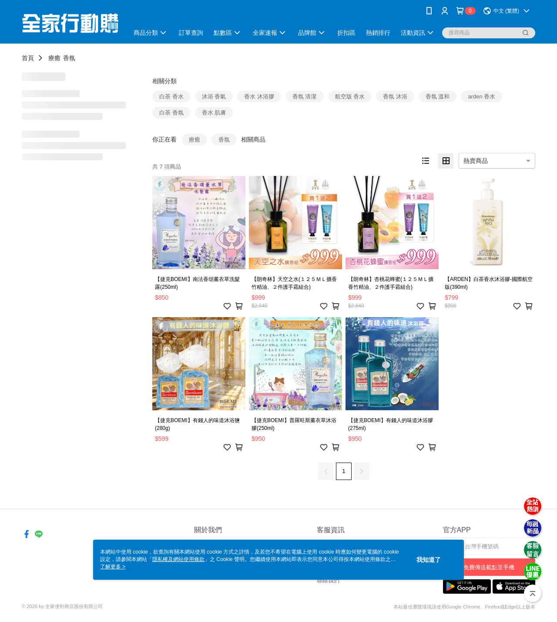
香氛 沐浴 (395, 96)
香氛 (69, 57)
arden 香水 (481, 96)
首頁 (28, 57)
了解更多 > (112, 567)
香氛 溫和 (438, 96)
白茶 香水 (171, 96)
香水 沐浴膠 (259, 96)
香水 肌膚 (214, 112)
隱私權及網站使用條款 (178, 559)
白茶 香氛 (171, 112)
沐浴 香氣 (214, 96)
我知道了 (428, 559)
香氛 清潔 (304, 96)
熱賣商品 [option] (475, 160)
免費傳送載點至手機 (488, 567)
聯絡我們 (328, 580)
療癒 (54, 57)
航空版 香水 (350, 96)
